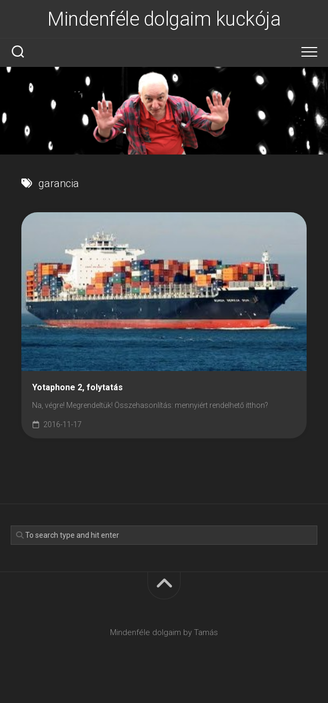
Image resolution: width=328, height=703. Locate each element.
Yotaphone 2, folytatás (77, 387)
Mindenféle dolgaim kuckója (164, 19)
